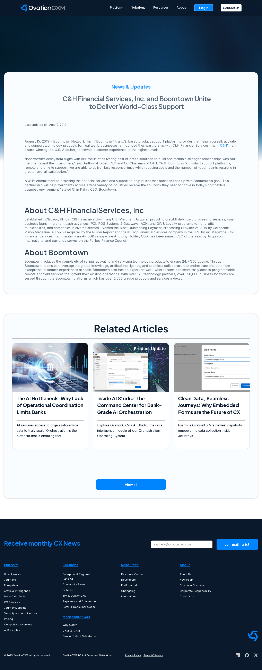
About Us (185, 574)
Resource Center (132, 574)
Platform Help (129, 585)
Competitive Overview (18, 624)
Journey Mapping (15, 607)
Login (203, 8)
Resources (160, 7)
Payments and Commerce (79, 601)
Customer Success (192, 585)
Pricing (8, 619)
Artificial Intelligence (17, 590)
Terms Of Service (153, 655)
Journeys (10, 579)
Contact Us (231, 8)
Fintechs (68, 590)
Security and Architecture (20, 613)
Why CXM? (70, 624)
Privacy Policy (133, 655)
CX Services (12, 602)
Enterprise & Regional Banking (76, 576)
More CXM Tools (14, 596)
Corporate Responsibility (195, 590)
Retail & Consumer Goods (79, 606)
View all (131, 484)
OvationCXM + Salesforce (79, 636)
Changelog (128, 590)
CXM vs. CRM (71, 630)
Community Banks (74, 584)
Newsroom (186, 579)
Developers (128, 579)
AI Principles (12, 630)
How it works (12, 574)
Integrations (128, 596)
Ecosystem (11, 585)
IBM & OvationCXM (75, 595)
